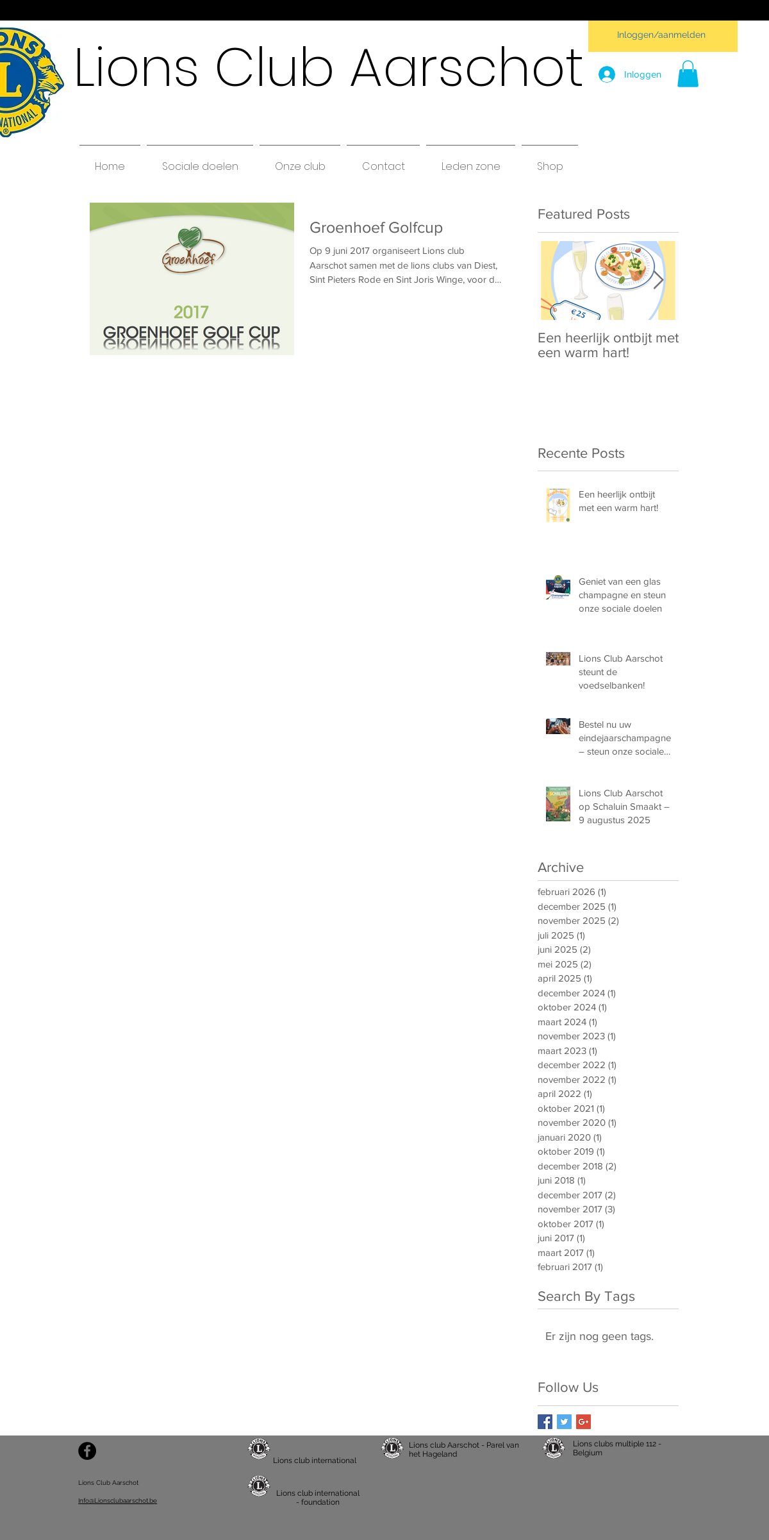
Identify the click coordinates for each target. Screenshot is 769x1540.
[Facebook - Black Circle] (87, 1451)
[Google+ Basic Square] (583, 1421)
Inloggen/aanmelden (661, 34)
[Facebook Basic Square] (545, 1421)
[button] (688, 73)
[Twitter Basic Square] (564, 1421)
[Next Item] (658, 280)
